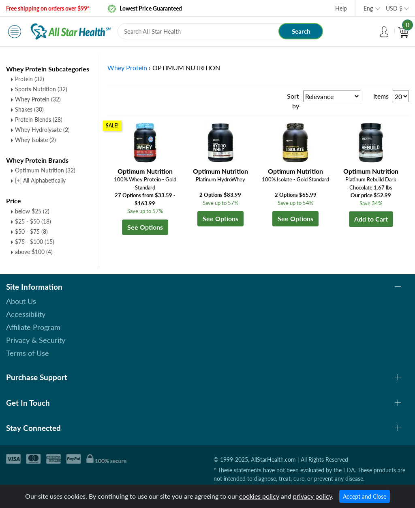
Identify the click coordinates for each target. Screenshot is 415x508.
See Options (145, 227)
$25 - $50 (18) (33, 221)
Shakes (29, 109)
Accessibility (25, 314)
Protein (29, 78)
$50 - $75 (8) (31, 231)
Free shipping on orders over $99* (48, 8)
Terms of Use (27, 353)
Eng (368, 8)
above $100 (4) (34, 251)
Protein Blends (38, 119)
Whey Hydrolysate (42, 129)
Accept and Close (364, 496)
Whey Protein (38, 99)
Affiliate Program (33, 327)
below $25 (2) (32, 211)
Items (381, 96)
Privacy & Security (35, 340)
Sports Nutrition (41, 89)
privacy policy (312, 496)
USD (394, 8)
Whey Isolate (35, 139)
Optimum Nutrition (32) (45, 170)
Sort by (293, 101)
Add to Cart (371, 219)
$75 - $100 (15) (34, 241)
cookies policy (259, 496)
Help (341, 8)
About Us (21, 301)
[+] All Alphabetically (40, 180)
